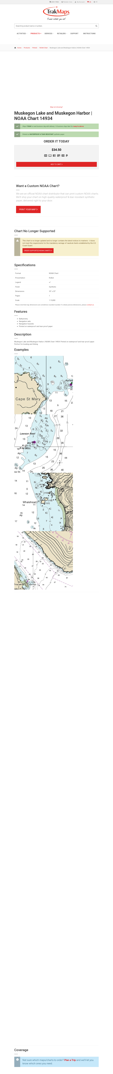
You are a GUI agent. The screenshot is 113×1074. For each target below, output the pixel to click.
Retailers (61, 33)
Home (19, 48)
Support (74, 33)
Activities (21, 33)
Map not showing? (56, 107)
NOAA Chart (44, 48)
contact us (90, 305)
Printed (34, 48)
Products (35, 33)
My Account (80, 2)
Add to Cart (56, 164)
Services (48, 33)
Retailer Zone (66, 2)
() (89, 2)
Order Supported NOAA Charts (38, 251)
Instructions (89, 33)
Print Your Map (28, 209)
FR (95, 2)
